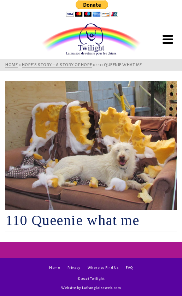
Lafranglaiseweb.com (101, 288)
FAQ (129, 268)
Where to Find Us (103, 268)
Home (54, 268)
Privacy (74, 268)
